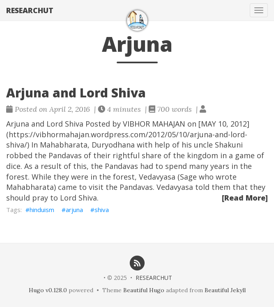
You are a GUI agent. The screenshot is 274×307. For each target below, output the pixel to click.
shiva (101, 209)
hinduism (42, 209)
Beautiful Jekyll (225, 290)
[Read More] (245, 198)
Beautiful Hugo (143, 290)
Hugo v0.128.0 (48, 290)
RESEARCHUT (29, 10)
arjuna (74, 209)
